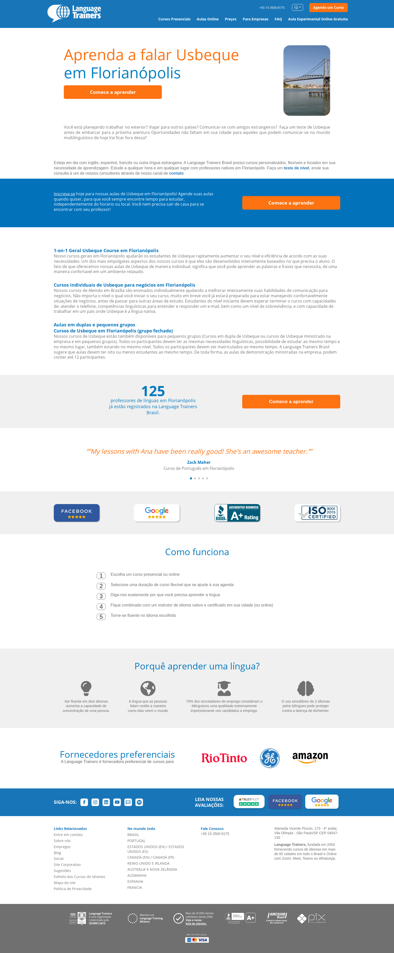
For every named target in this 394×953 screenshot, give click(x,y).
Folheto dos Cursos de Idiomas (79, 876)
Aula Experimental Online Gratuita (318, 19)
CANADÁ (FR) (163, 857)
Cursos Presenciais (174, 19)
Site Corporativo (67, 864)
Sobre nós (62, 840)
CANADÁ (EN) (138, 857)
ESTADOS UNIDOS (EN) (146, 846)
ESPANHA (135, 881)
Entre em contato (68, 834)
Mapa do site (65, 882)
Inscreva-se (64, 194)
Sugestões (62, 870)
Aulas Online (208, 19)
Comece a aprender (113, 92)
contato (176, 173)
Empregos (62, 846)
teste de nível (296, 168)
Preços (230, 19)
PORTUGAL (136, 840)
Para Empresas (255, 19)
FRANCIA (134, 887)
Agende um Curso (328, 7)
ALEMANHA (136, 875)
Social (59, 858)
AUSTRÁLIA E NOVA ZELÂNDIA (152, 869)
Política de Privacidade (73, 888)
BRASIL (133, 834)
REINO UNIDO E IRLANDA (148, 863)
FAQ (278, 19)
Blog (57, 852)
